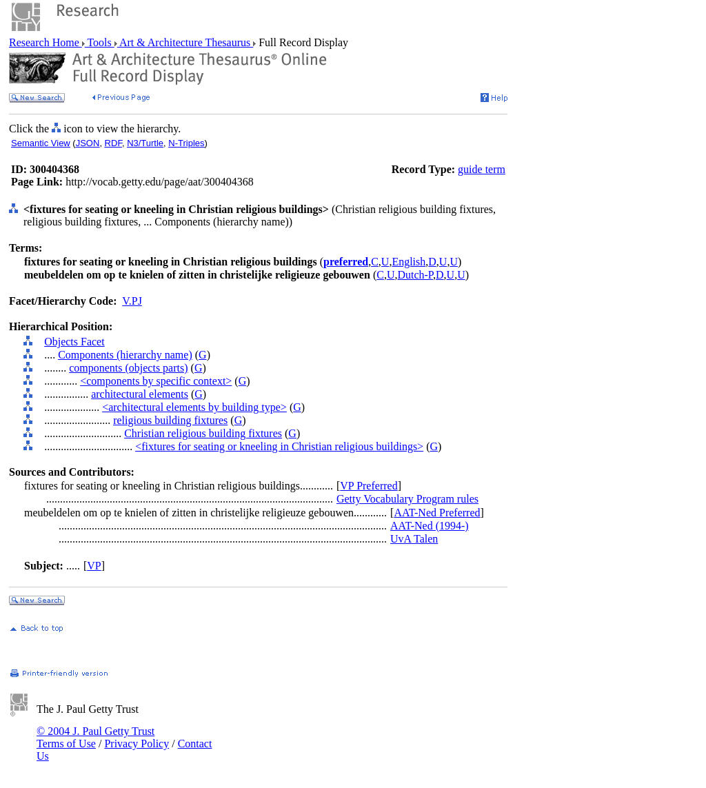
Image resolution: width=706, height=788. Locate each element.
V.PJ (132, 301)
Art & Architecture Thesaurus (185, 42)
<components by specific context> (156, 381)
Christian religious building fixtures (203, 433)
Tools (99, 42)
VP (94, 566)
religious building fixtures (170, 420)
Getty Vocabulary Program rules (407, 499)
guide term (481, 169)
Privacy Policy (136, 743)
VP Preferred (368, 486)
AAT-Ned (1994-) (429, 526)
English (408, 261)
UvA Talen (414, 539)
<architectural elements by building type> (194, 407)
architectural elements (139, 394)
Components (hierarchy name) (125, 355)
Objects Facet (74, 341)
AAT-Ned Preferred (437, 512)
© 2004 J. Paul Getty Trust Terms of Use (95, 737)
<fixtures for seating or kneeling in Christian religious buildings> (279, 446)
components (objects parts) (128, 368)
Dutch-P (415, 275)
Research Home (45, 42)
